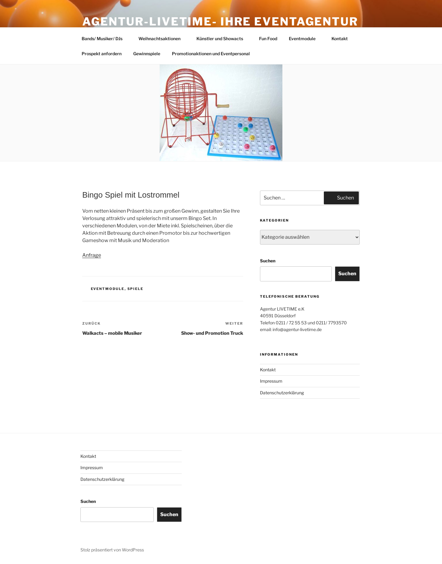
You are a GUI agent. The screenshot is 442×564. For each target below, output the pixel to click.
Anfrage (91, 255)
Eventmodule (305, 38)
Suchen (267, 260)
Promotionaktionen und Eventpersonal (211, 53)
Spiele (135, 289)
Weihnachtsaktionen (162, 38)
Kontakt (340, 38)
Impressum (271, 381)
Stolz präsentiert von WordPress (112, 549)
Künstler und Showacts (222, 38)
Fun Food (268, 38)
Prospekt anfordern (102, 53)
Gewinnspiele (146, 53)
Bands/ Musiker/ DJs (105, 38)
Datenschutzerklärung (282, 392)
